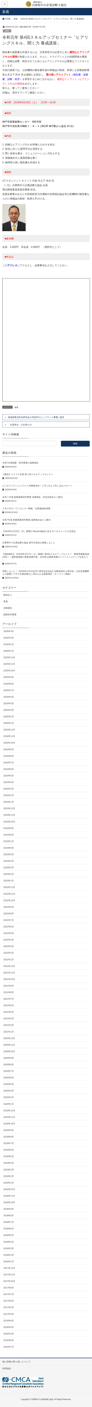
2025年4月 (8, 703)
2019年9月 (8, 1130)
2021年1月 (8, 1031)
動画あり (7, 595)
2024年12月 (9, 729)
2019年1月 (8, 1182)
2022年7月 (8, 920)
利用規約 (6, 1368)
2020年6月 (8, 1077)
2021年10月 (9, 979)
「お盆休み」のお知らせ (20, 424)
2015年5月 (8, 1340)
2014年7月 (8, 1347)
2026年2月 (8, 644)
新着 (7, 31)
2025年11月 (9, 664)
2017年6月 (8, 1301)
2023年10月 (9, 821)
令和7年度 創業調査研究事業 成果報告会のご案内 (26, 520)
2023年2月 (8, 874)
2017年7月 (8, 1294)
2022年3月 (8, 946)
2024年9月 (8, 749)
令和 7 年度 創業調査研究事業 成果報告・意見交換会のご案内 (32, 497)
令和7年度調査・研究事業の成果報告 (20, 463)
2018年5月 (8, 1235)
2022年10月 (9, 900)
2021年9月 (8, 985)
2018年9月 (8, 1209)
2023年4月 (8, 861)
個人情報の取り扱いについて (16, 1361)
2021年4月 (8, 1018)
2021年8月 (8, 992)
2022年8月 (8, 913)
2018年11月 (9, 1196)
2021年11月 (9, 972)
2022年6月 (8, 926)
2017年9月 (8, 1287)
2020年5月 (8, 1084)
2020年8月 (8, 1064)
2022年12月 (9, 887)
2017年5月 (8, 1307)
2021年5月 (8, 1012)
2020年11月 (9, 1045)
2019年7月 (8, 1143)
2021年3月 (8, 1025)
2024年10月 (9, 742)
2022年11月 (9, 894)
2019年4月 (8, 1163)
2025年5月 (8, 697)
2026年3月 (8, 638)
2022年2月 (8, 953)
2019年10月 (9, 1123)
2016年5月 (8, 1327)
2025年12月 (9, 657)
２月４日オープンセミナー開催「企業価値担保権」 (27, 508)
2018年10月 (9, 1202)
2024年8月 (8, 756)
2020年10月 (9, 1051)
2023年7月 (8, 841)
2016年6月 (8, 1320)
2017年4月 (8, 1314)
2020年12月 (9, 1038)
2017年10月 (9, 1281)
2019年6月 (8, 1150)
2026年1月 (8, 651)
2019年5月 (8, 1156)
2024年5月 (8, 775)
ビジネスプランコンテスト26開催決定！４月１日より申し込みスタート (37, 485)
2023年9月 (8, 828)
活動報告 (7, 608)
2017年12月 (9, 1268)
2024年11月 (9, 736)
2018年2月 (8, 1255)
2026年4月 (8, 631)
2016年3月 (8, 1333)
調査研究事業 (9, 614)
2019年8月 (8, 1136)
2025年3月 (8, 710)
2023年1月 (8, 880)
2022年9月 (8, 907)
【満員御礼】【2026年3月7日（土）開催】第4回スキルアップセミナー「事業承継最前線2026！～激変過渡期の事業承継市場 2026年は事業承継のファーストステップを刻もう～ (45, 557)
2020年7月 (8, 1071)
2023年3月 (8, 867)
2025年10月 (9, 670)
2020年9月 (8, 1058)
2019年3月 (8, 1169)
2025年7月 (8, 690)
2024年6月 (8, 769)
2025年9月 (8, 677)
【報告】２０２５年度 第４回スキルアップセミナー (27, 474)
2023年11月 (9, 815)
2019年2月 (8, 1176)
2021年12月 (9, 966)
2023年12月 (9, 808)
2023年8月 (8, 835)
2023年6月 (8, 848)
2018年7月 (8, 1222)
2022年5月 (8, 933)
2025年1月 (8, 723)
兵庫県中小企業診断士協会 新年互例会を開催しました (28, 542)
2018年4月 (8, 1242)
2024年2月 (8, 795)
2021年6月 (8, 1005)
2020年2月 (8, 1097)
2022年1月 (8, 959)
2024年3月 (8, 788)
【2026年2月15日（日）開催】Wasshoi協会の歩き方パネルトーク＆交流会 (39, 531)
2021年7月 (8, 999)
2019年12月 (9, 1110)
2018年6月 (8, 1228)
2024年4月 (8, 782)
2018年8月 (8, 1215)
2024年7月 (8, 762)
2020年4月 (8, 1090)
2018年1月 (8, 1261)
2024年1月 (8, 802)
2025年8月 (8, 684)
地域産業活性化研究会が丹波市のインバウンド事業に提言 (36, 417)
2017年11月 (9, 1274)
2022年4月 (8, 939)
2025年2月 (8, 716)
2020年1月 (8, 1104)
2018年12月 (9, 1189)
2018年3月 (8, 1248)
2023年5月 (8, 854)
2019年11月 (9, 1117)
